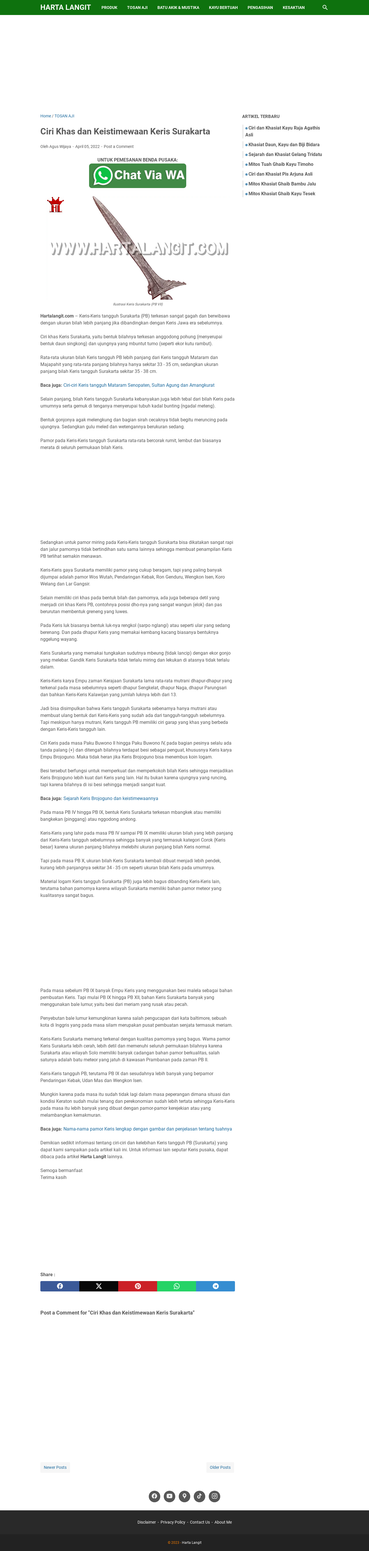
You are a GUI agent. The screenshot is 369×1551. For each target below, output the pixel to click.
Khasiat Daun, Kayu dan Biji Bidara (284, 144)
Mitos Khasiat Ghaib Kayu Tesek (281, 193)
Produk (109, 7)
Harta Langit (65, 7)
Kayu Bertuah (223, 7)
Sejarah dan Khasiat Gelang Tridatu (285, 154)
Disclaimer (147, 1522)
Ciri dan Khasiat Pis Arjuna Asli (280, 174)
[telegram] (215, 1286)
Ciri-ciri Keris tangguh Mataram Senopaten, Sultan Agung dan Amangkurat (138, 385)
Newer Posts (55, 1467)
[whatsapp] (176, 1286)
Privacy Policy (173, 1522)
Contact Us (200, 1522)
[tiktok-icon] (199, 1496)
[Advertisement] (184, 64)
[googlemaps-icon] (184, 1496)
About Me (223, 1522)
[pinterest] (137, 1286)
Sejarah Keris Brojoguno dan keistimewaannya (110, 798)
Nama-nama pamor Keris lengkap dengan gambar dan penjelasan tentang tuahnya (147, 1129)
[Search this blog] (325, 7)
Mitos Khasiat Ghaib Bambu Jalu (282, 184)
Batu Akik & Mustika (178, 7)
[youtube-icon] (169, 1496)
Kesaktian (294, 7)
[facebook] (59, 1286)
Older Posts (220, 1467)
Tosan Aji (137, 7)
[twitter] (98, 1286)
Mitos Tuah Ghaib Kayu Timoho (280, 164)
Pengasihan (260, 7)
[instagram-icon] (214, 1496)
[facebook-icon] (154, 1496)
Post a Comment (119, 146)
